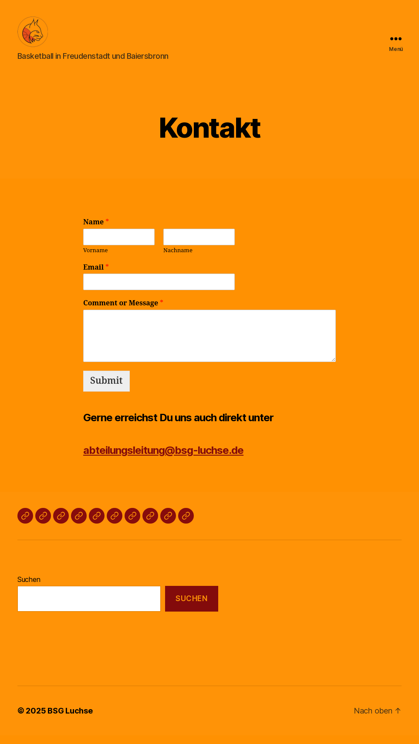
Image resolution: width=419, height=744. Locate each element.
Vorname (95, 259)
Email (96, 276)
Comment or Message (123, 312)
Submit (106, 390)
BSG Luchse (69, 719)
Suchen (28, 588)
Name (96, 231)
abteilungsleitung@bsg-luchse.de (163, 459)
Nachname (178, 259)
